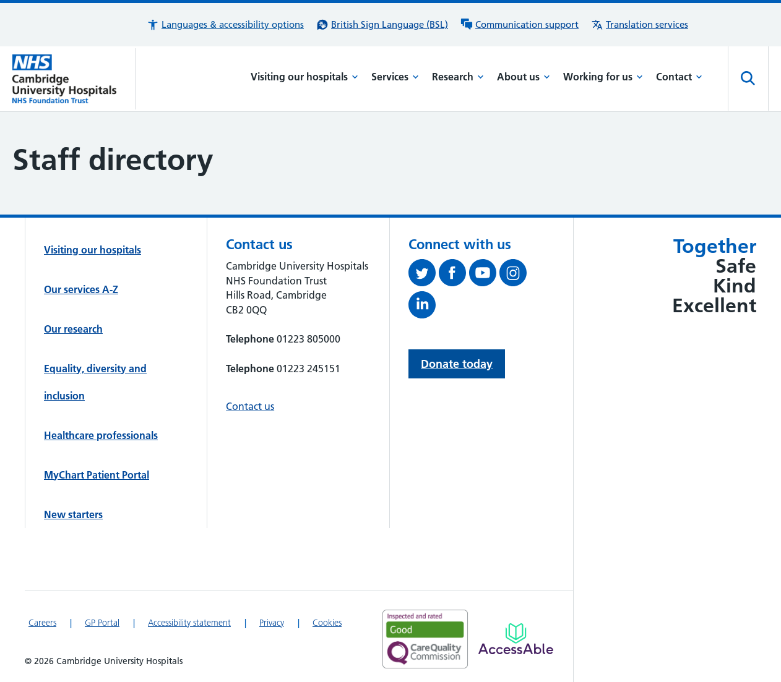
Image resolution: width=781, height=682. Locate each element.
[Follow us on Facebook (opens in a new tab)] (454, 275)
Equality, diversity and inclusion (95, 382)
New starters (73, 514)
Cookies (327, 622)
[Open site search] (748, 78)
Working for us (603, 76)
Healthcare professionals (101, 435)
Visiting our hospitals (304, 76)
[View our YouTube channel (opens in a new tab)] (484, 275)
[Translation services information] (639, 25)
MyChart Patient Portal (96, 475)
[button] (225, 25)
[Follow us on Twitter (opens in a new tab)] (423, 275)
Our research (73, 329)
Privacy (271, 622)
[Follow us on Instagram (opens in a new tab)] (514, 275)
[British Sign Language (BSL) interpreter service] (382, 25)
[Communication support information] (519, 25)
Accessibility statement (189, 622)
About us (523, 76)
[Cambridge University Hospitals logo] (74, 78)
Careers (42, 622)
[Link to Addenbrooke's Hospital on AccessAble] (515, 638)
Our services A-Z (81, 289)
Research (458, 76)
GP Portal (102, 622)
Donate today (457, 364)
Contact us (250, 406)
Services (395, 76)
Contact (679, 76)
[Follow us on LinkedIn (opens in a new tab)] (423, 307)
